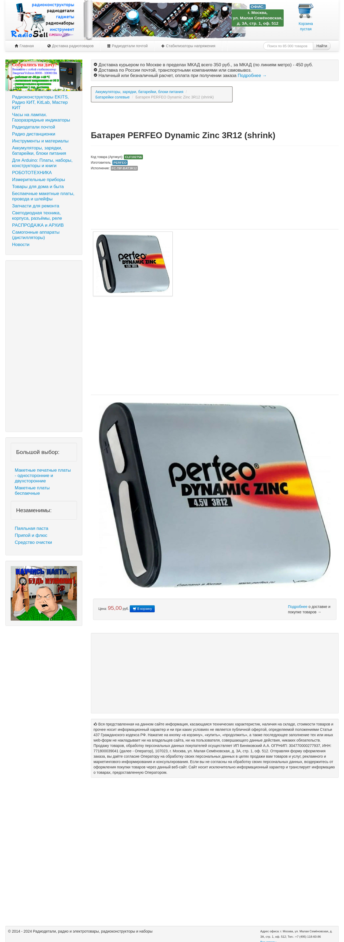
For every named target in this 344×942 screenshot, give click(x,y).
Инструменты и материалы (40, 141)
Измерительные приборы (38, 179)
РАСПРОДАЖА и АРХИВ (38, 225)
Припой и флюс (31, 535)
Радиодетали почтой (127, 46)
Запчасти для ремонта (35, 205)
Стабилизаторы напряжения (188, 46)
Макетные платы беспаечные (32, 490)
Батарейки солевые (112, 97)
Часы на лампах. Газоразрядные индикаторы (41, 117)
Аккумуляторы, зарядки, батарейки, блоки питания (39, 150)
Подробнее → (252, 75)
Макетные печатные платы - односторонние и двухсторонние (43, 475)
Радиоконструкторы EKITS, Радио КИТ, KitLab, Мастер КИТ (40, 102)
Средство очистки (33, 542)
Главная (24, 46)
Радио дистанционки (33, 134)
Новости (20, 244)
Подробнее (298, 606)
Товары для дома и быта (38, 186)
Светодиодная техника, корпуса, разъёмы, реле (37, 215)
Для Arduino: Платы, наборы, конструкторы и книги (42, 163)
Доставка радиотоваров (70, 46)
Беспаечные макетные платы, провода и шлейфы (43, 196)
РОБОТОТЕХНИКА (32, 172)
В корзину (142, 609)
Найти (321, 46)
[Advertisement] (44, 346)
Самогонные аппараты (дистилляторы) (36, 235)
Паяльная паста (31, 528)
